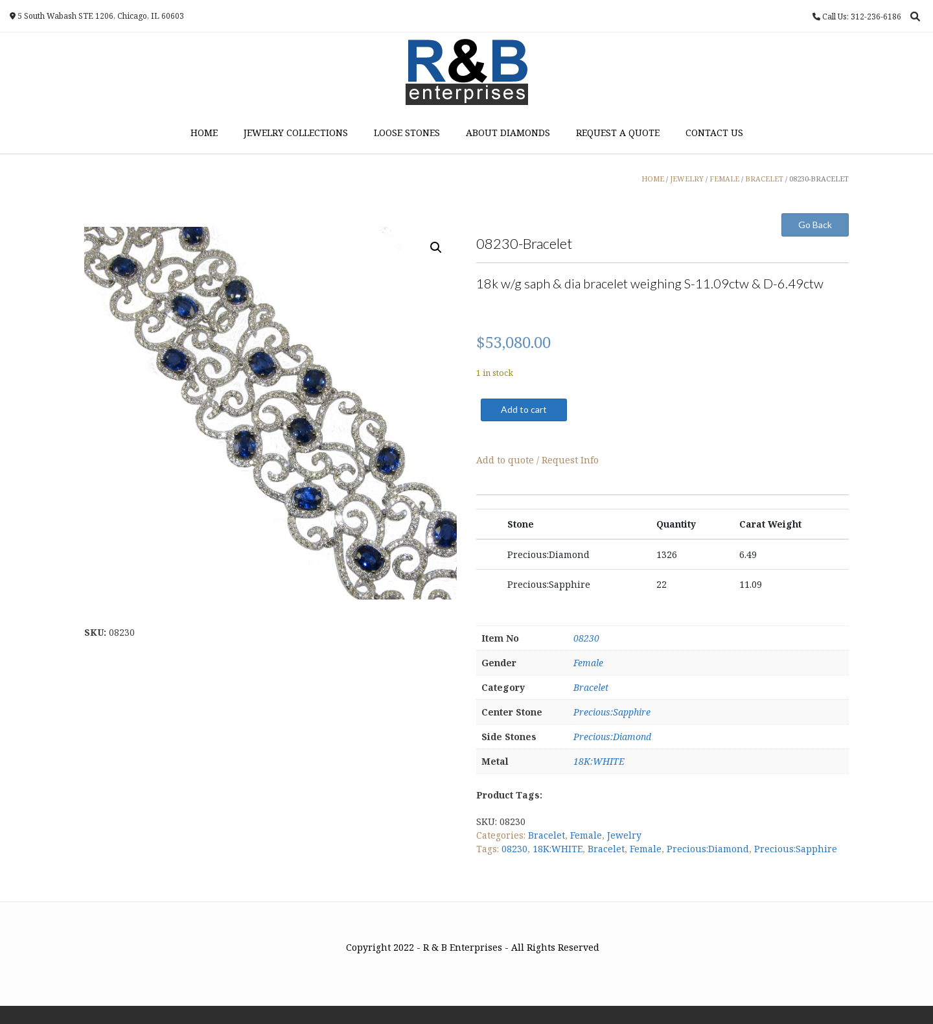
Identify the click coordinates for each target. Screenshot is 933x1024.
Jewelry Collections (296, 132)
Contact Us (714, 132)
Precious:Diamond (612, 736)
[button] (436, 247)
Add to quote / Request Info (537, 460)
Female (588, 663)
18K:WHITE (599, 761)
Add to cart (524, 409)
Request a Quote (618, 132)
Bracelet (590, 687)
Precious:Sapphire (612, 712)
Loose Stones (407, 132)
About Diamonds (508, 132)
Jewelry (624, 835)
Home (204, 132)
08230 (586, 638)
